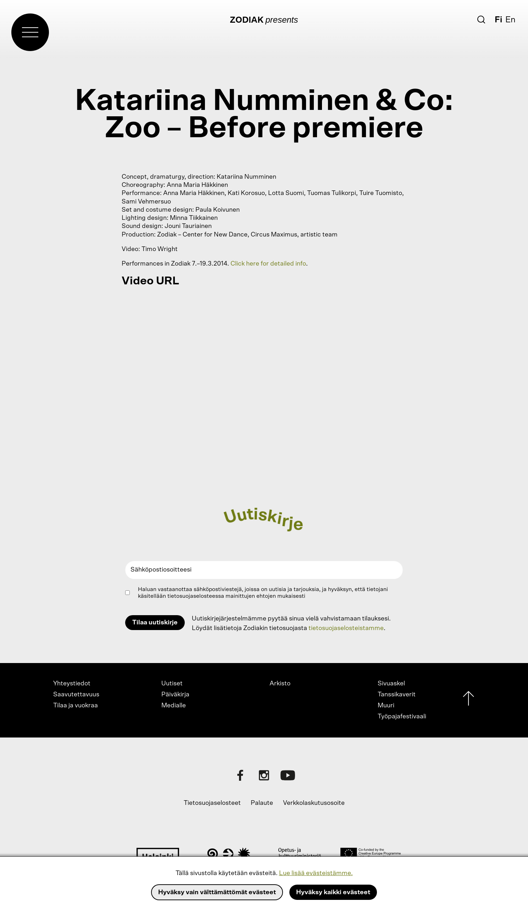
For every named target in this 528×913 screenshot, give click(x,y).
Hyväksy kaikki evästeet (333, 892)
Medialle (173, 705)
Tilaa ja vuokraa (75, 705)
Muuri (386, 705)
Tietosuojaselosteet (212, 803)
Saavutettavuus (76, 694)
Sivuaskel (391, 683)
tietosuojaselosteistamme (346, 628)
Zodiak (246, 20)
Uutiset (172, 683)
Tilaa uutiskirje (155, 622)
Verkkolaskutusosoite (314, 803)
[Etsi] (481, 19)
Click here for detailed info (268, 264)
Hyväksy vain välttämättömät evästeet (217, 892)
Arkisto (279, 683)
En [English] (510, 20)
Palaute (262, 803)
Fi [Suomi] (498, 20)
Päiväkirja (175, 694)
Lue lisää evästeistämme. (316, 873)
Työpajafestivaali (402, 716)
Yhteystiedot (71, 683)
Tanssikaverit (397, 694)
